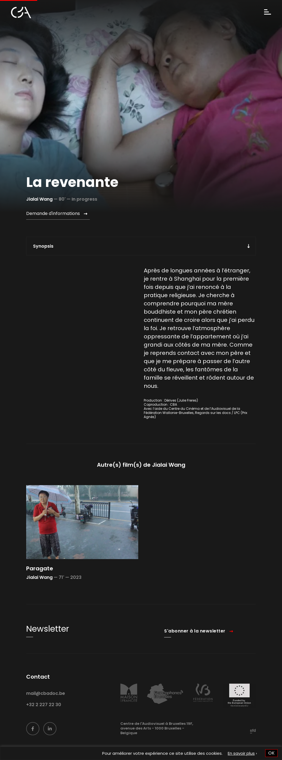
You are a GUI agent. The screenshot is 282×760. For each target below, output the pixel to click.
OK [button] (271, 753)
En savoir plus (241, 753)
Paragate (39, 575)
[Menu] (267, 12)
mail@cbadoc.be (45, 700)
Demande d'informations (53, 213)
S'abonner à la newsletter (195, 638)
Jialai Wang (39, 199)
